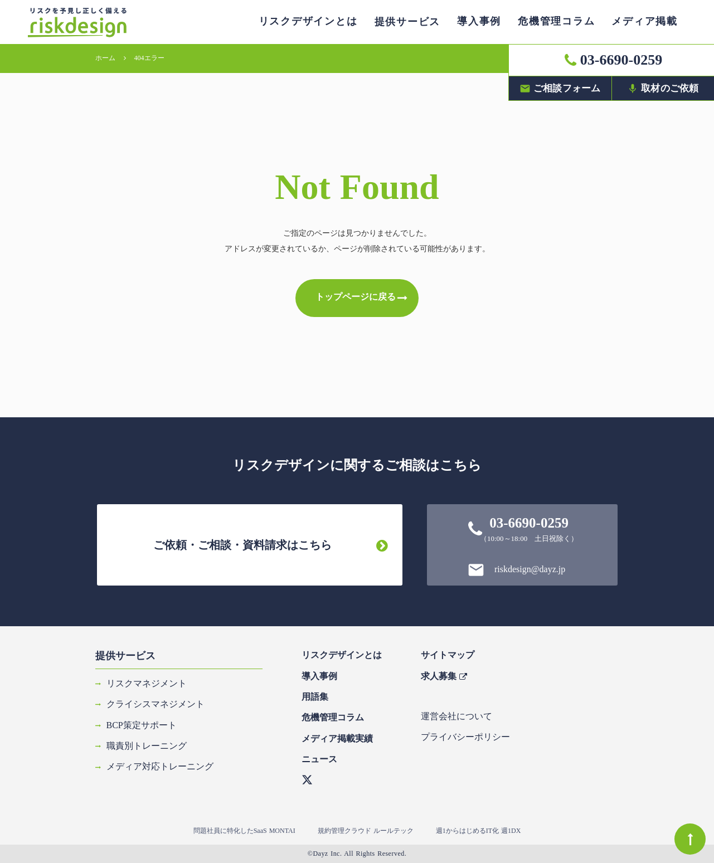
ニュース (319, 759)
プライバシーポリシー (465, 737)
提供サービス (125, 655)
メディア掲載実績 (337, 738)
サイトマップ (447, 655)
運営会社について (456, 716)
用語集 (315, 696)
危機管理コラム (333, 717)
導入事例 (319, 676)
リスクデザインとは (342, 655)
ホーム (105, 58)
